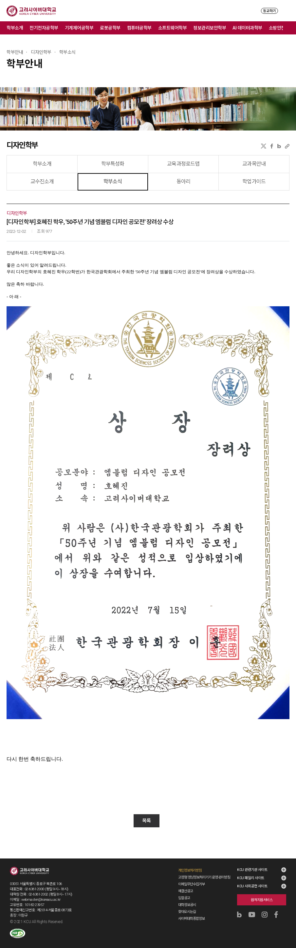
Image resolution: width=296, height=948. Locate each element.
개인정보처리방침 (190, 870)
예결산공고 (185, 891)
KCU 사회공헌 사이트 (252, 886)
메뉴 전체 (289, 27)
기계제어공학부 (79, 27)
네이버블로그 (279, 146)
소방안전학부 (281, 27)
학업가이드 (254, 181)
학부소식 (112, 181)
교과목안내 (254, 164)
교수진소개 (42, 181)
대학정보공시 (187, 905)
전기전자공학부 (43, 27)
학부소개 (15, 27)
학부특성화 (112, 164)
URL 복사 (287, 146)
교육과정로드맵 (183, 164)
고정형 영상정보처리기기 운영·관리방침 (204, 877)
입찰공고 (184, 898)
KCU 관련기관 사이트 (252, 870)
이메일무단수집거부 (191, 884)
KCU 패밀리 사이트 (250, 878)
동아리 (183, 181)
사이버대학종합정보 (191, 919)
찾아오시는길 (187, 912)
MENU (286, 11)
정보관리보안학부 (209, 27)
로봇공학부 (110, 27)
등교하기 (269, 11)
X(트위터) (263, 146)
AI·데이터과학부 (247, 27)
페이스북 (271, 146)
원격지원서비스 (262, 900)
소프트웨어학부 (172, 27)
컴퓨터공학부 (139, 27)
